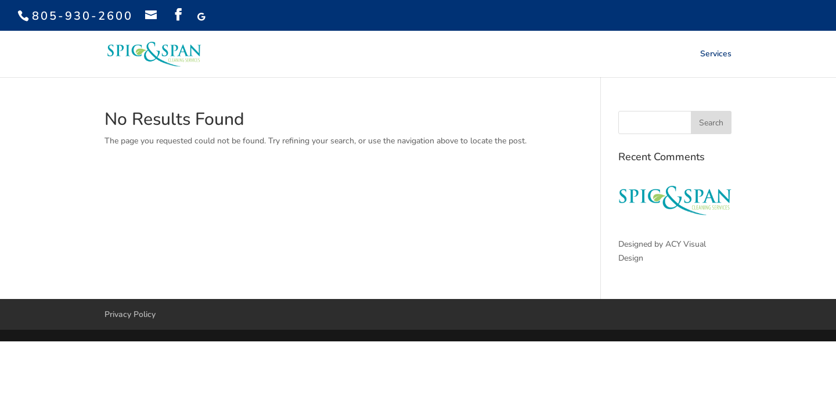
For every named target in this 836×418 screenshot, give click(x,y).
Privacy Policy (130, 314)
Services (716, 54)
